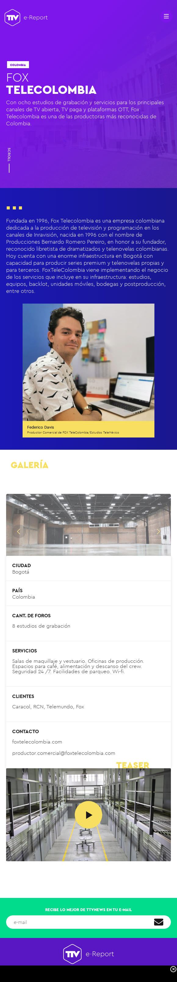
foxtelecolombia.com (37, 741)
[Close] (173, 969)
